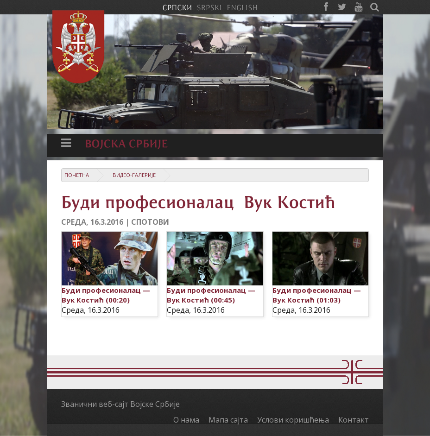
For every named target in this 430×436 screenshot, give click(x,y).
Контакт (353, 420)
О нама (186, 420)
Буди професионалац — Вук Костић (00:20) (106, 294)
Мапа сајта (228, 420)
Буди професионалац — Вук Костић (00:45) (211, 294)
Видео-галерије (134, 174)
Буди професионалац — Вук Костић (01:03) (316, 294)
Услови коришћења (293, 420)
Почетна (76, 174)
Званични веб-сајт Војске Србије (120, 404)
